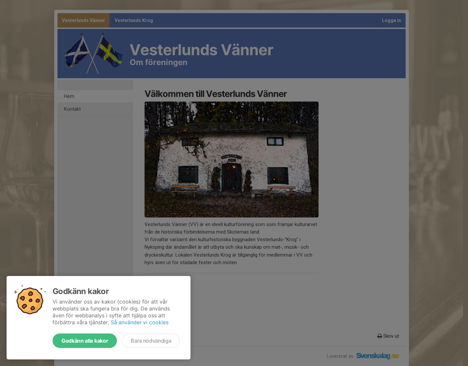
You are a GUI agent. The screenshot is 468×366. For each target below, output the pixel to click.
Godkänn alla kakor (84, 340)
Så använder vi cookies (139, 322)
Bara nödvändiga (151, 340)
